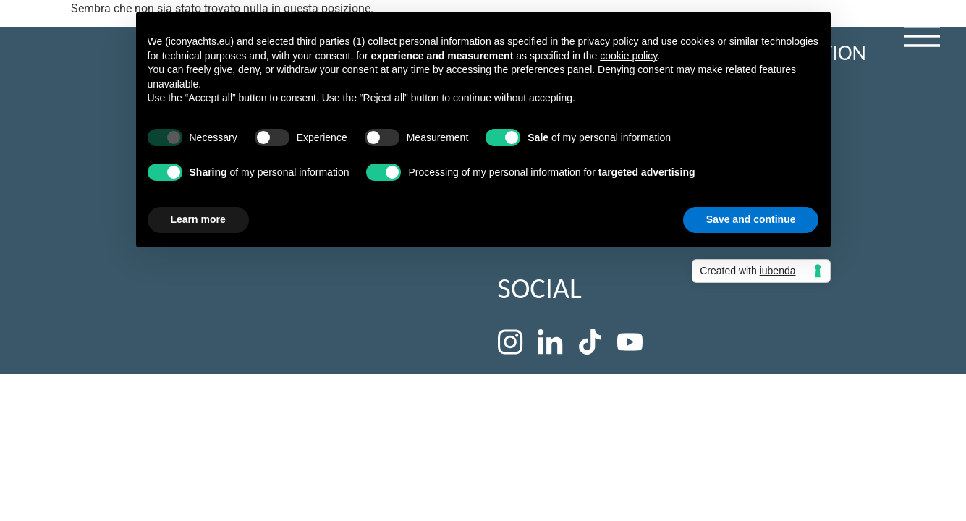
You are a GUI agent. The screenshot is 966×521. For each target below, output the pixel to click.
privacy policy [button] (608, 41)
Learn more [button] (198, 219)
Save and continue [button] (751, 219)
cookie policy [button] (628, 56)
